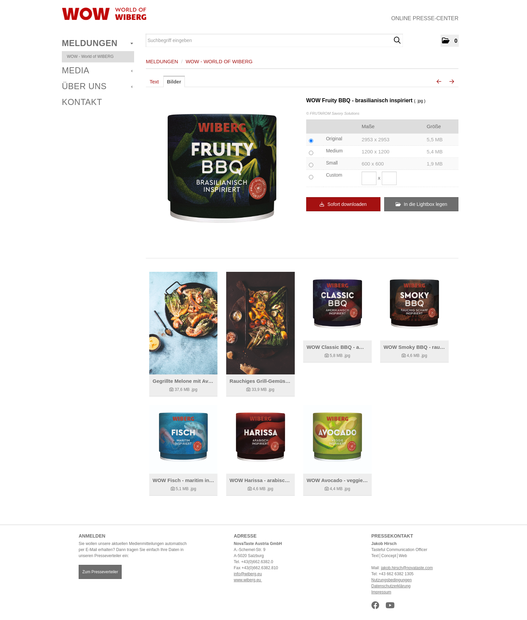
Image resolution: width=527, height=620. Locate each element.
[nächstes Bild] (452, 81)
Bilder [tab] (174, 81)
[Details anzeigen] (183, 323)
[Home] (104, 13)
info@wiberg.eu (248, 574)
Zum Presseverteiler (100, 572)
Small (332, 163)
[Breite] (369, 178)
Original (334, 138)
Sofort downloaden (343, 204)
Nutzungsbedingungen (391, 580)
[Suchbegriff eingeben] (274, 40)
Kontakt (82, 102)
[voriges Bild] (439, 81)
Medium (334, 150)
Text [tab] (154, 81)
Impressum (381, 592)
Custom (334, 175)
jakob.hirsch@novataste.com (407, 568)
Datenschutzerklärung (391, 586)
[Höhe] (389, 178)
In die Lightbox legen (421, 204)
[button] (450, 41)
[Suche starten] (397, 40)
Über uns (97, 86)
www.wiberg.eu (248, 580)
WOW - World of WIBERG (90, 56)
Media (97, 70)
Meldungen (97, 43)
